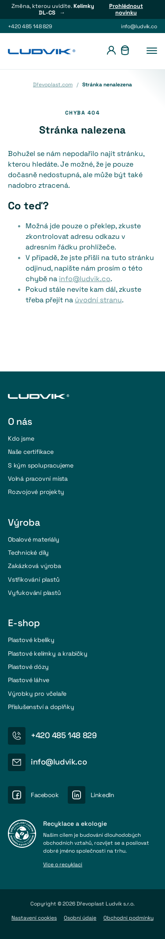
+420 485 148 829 (30, 26)
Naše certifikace (31, 452)
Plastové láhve (28, 680)
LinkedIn (102, 794)
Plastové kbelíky (31, 640)
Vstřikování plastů (33, 579)
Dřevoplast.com (53, 84)
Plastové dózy (28, 667)
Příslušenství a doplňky (41, 707)
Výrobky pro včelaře (37, 694)
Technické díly (28, 553)
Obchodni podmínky (128, 917)
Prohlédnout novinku (126, 9)
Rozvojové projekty (36, 492)
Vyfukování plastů (34, 593)
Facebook (45, 794)
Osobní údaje (80, 917)
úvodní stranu (98, 299)
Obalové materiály (33, 539)
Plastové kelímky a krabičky (48, 653)
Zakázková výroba (34, 566)
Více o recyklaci (62, 865)
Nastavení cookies (34, 917)
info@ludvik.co (139, 26)
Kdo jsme (21, 438)
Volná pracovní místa (38, 478)
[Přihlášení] (111, 51)
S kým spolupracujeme (40, 465)
